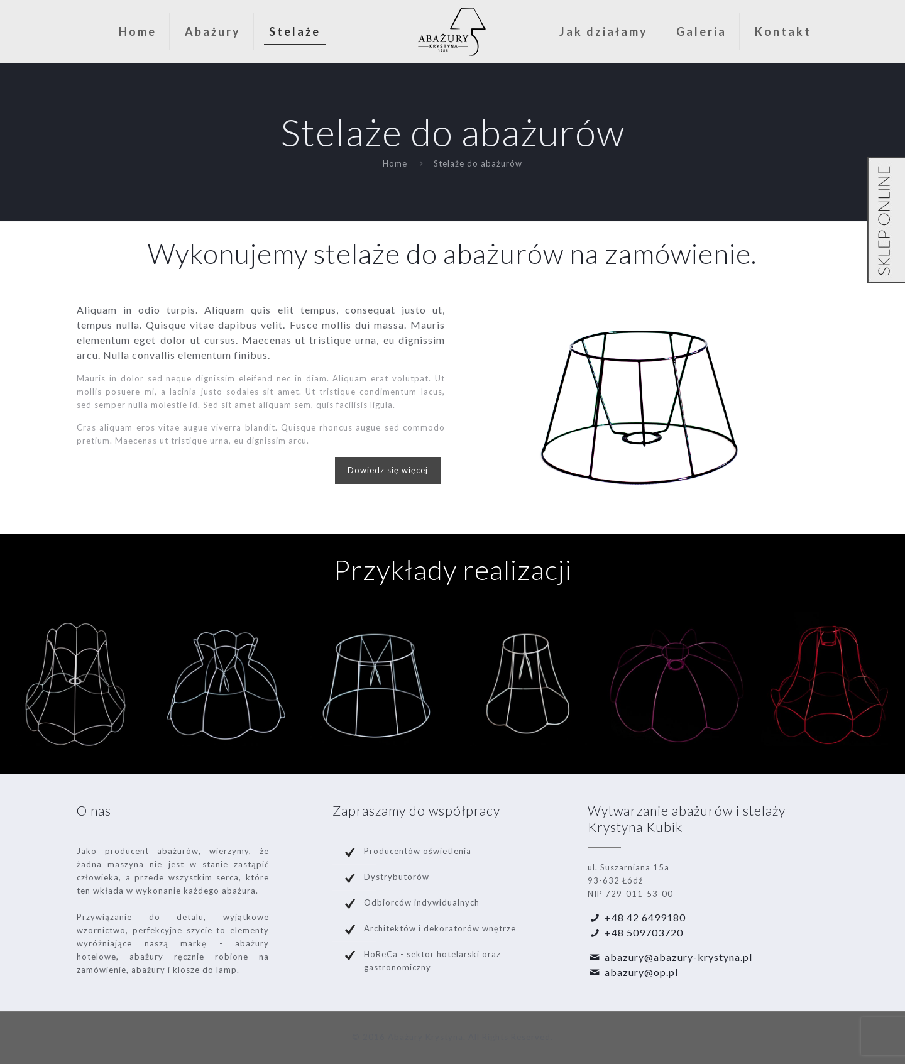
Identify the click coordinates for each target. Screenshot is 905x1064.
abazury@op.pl (641, 972)
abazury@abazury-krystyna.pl (678, 957)
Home (395, 163)
